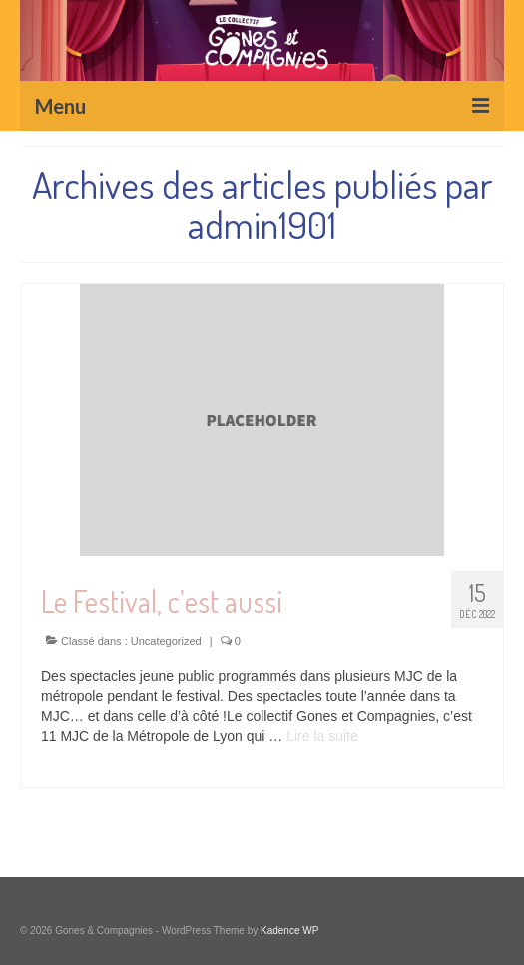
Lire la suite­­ (322, 736)
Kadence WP (289, 930)
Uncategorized (166, 641)
